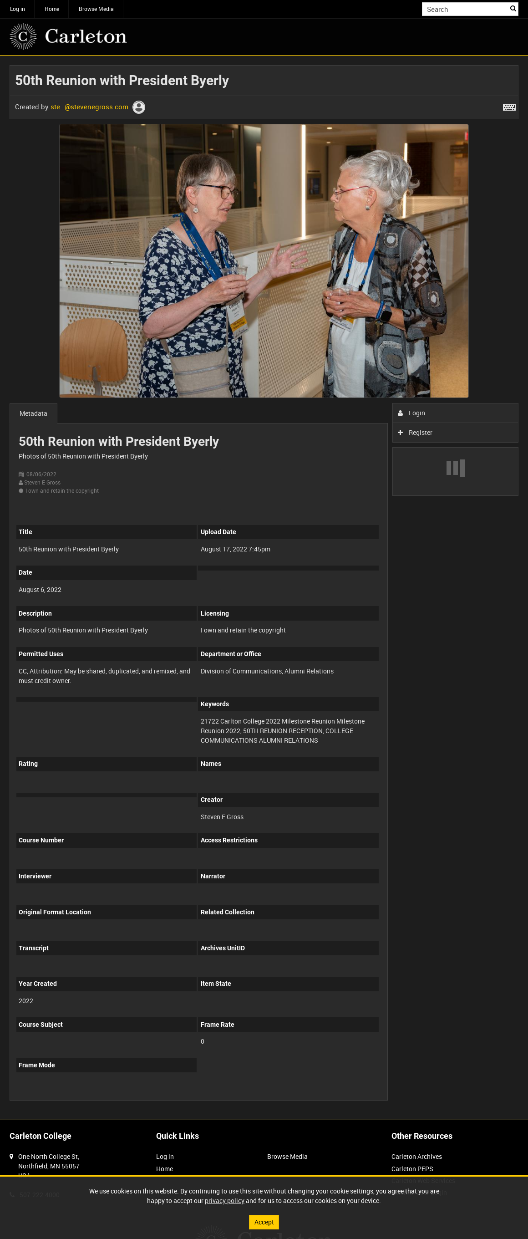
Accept (264, 1222)
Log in (17, 8)
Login (412, 412)
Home (52, 8)
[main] (264, 587)
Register (415, 432)
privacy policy (224, 1200)
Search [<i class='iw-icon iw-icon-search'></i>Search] (513, 8)
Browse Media (96, 8)
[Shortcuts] (509, 105)
